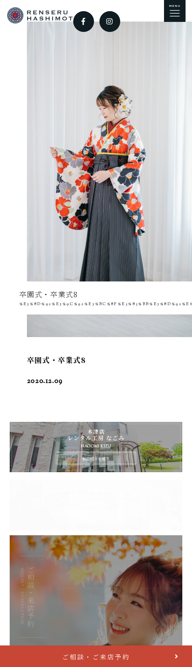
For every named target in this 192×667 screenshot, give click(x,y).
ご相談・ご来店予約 (96, 656)
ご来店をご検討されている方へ (116, 596)
